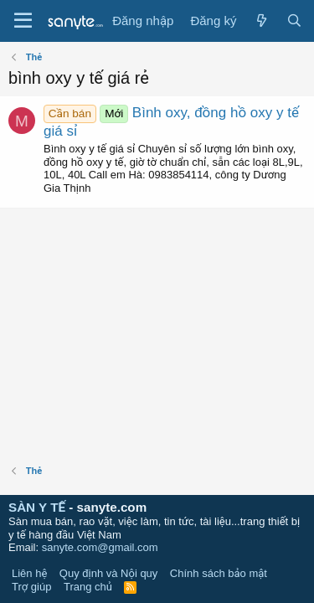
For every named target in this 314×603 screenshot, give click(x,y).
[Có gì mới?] (261, 21)
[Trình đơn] (23, 21)
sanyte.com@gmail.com (100, 547)
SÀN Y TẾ (36, 507)
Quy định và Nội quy (108, 573)
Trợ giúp (31, 586)
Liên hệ (29, 573)
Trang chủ (88, 586)
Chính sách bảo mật (218, 573)
